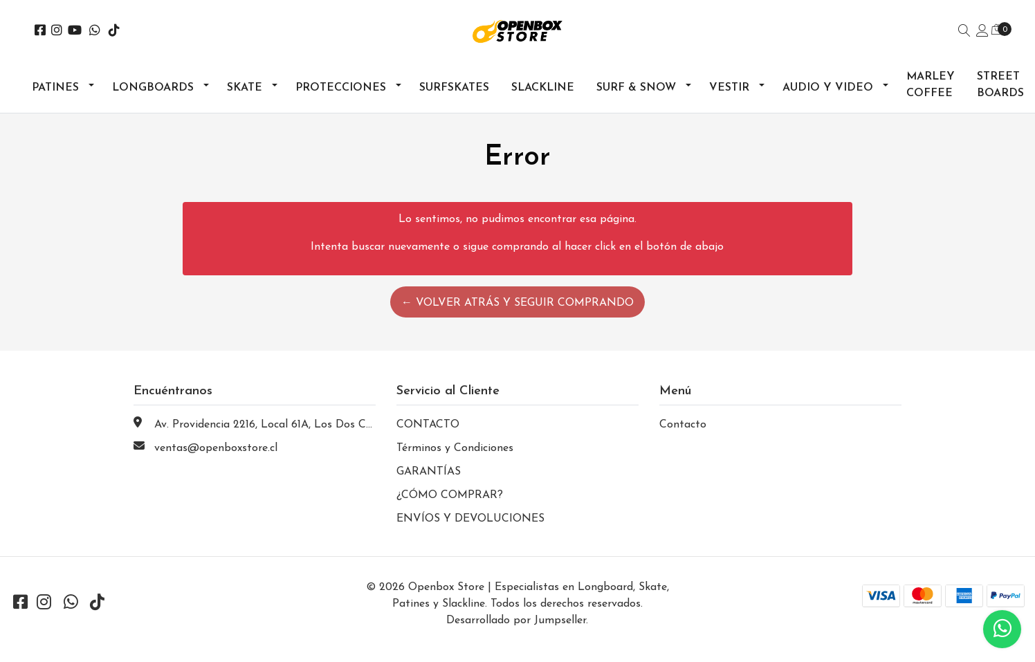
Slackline (542, 87)
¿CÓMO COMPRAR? (449, 495)
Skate (244, 87)
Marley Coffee (930, 85)
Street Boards (1000, 85)
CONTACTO (427, 424)
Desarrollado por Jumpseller (516, 620)
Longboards (153, 87)
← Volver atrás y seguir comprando (517, 303)
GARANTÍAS (428, 471)
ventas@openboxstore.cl (215, 448)
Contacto (682, 424)
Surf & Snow (636, 87)
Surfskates (454, 87)
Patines (55, 87)
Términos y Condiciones (454, 448)
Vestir (729, 87)
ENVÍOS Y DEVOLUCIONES (470, 518)
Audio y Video (827, 87)
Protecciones (340, 87)
